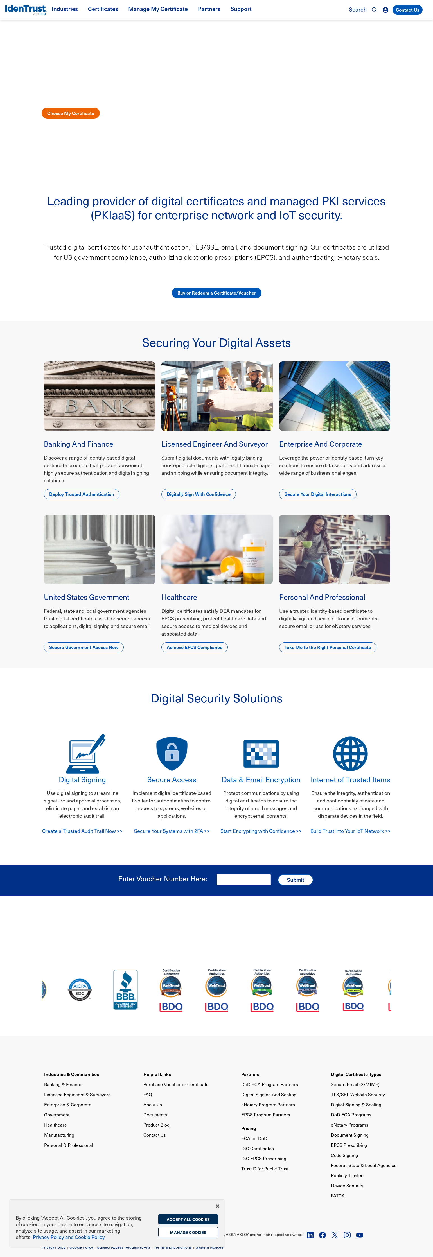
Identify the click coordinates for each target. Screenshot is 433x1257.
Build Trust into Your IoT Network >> (350, 830)
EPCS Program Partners (265, 1115)
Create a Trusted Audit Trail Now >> (82, 830)
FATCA (338, 1196)
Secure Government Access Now (83, 647)
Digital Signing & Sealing (356, 1104)
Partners (250, 1074)
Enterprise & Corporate (67, 1104)
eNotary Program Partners (268, 1104)
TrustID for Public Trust (264, 1169)
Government (56, 1115)
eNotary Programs (349, 1125)
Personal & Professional (68, 1145)
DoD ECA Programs (351, 1115)
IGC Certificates (257, 1148)
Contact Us (407, 9)
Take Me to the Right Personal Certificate (328, 647)
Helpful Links (157, 1074)
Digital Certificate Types (356, 1074)
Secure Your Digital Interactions (318, 494)
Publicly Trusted (347, 1175)
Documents (155, 1115)
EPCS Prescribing (349, 1145)
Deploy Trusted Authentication (81, 494)
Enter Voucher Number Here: (162, 878)
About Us (152, 1104)
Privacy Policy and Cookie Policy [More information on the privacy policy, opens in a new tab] (69, 1236)
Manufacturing (59, 1135)
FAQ (147, 1094)
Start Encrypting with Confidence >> (261, 830)
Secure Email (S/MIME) (355, 1084)
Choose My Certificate (70, 113)
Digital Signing (82, 779)
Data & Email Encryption (261, 779)
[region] (117, 1223)
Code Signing (344, 1155)
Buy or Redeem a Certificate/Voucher (216, 293)
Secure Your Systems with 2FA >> (172, 830)
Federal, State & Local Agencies (363, 1165)
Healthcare (55, 1125)
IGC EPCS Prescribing (263, 1158)
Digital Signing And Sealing (268, 1094)
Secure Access (171, 779)
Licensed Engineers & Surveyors (77, 1094)
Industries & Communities (71, 1074)
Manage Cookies (188, 1232)
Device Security (347, 1185)
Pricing (248, 1128)
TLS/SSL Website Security (358, 1094)
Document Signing (350, 1135)
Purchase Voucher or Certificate (176, 1084)
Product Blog (156, 1125)
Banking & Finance (63, 1084)
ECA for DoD (254, 1138)
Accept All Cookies (188, 1219)
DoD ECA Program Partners (269, 1084)
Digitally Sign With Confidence (199, 494)
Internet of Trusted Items (350, 779)
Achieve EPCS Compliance (194, 647)
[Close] (217, 1206)
